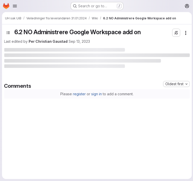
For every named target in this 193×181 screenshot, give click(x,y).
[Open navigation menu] (15, 6)
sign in (96, 94)
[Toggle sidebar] (8, 33)
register (79, 94)
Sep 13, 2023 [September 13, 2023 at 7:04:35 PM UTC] (79, 41)
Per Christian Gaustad (48, 41)
